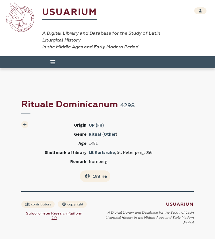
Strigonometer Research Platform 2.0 (54, 215)
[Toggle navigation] (50, 62)
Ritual (95, 134)
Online (95, 176)
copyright (72, 204)
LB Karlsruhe (102, 152)
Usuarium (69, 12)
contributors (38, 204)
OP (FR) (96, 125)
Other (110, 134)
